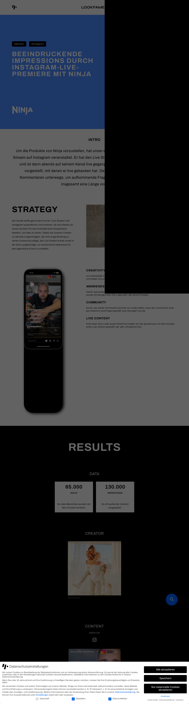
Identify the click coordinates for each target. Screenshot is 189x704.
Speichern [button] (165, 678)
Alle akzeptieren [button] (165, 669)
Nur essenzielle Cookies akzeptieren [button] (165, 688)
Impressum (180, 700)
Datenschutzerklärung (125, 692)
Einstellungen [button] (165, 696)
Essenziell (42, 698)
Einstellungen (42, 695)
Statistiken (78, 698)
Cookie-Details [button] (152, 700)
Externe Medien (117, 698)
